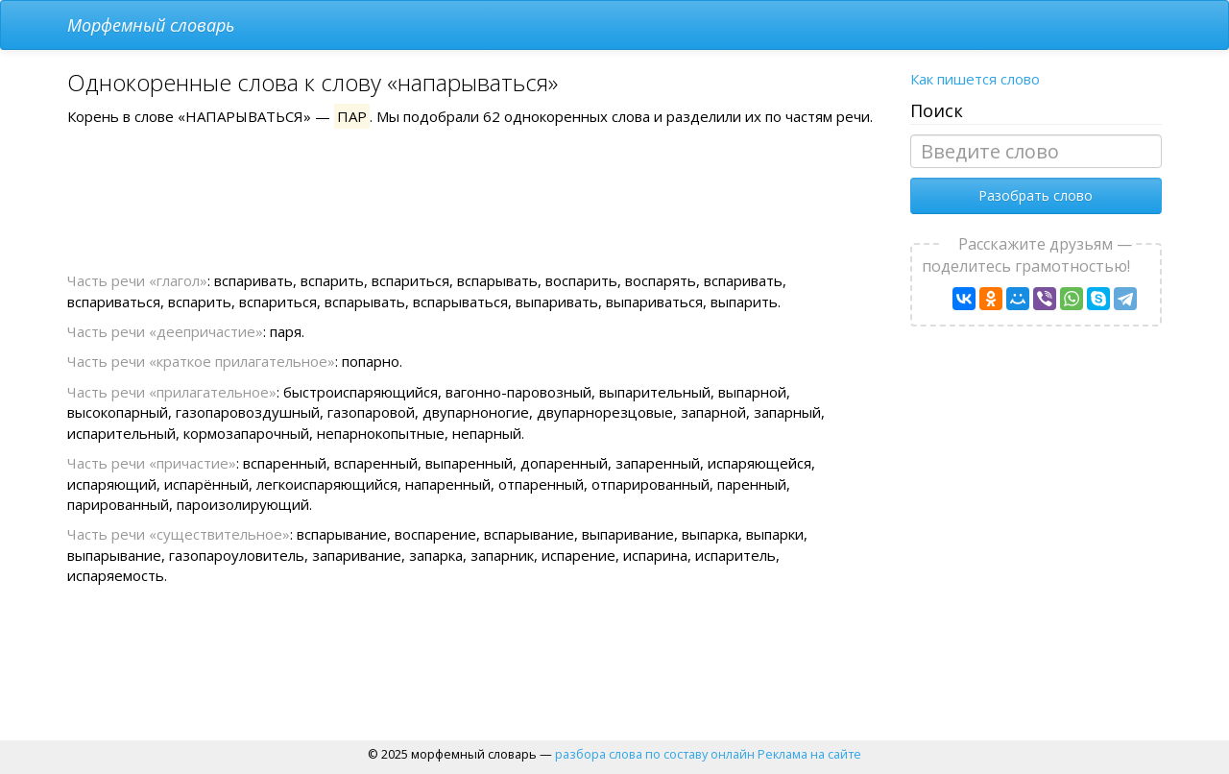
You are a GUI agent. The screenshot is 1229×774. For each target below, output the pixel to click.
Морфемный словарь (150, 24)
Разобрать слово (1035, 195)
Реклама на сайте (809, 753)
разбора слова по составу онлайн (655, 753)
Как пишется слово (975, 78)
